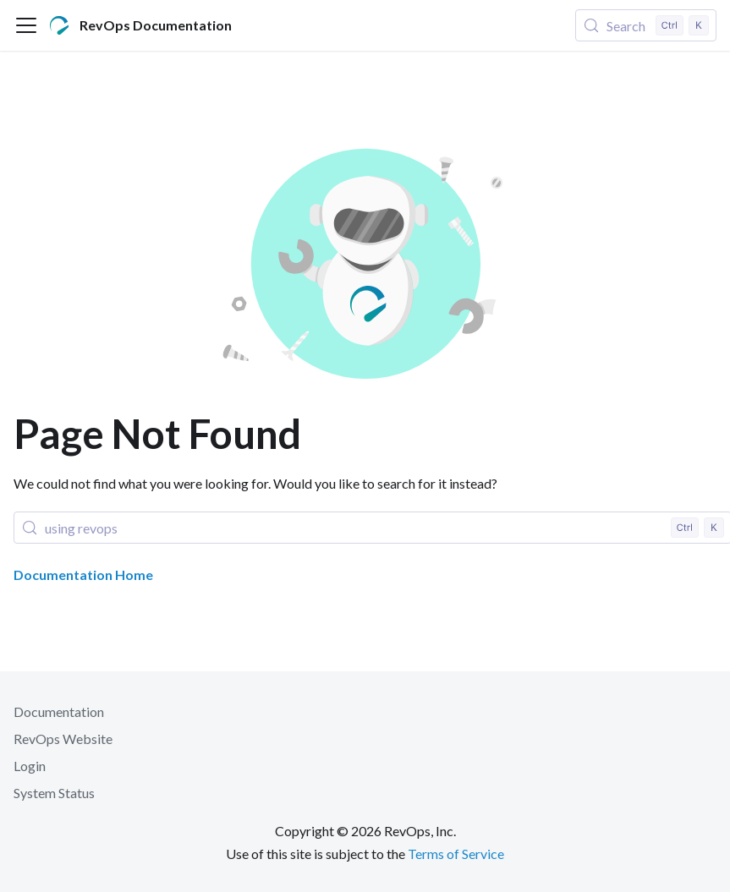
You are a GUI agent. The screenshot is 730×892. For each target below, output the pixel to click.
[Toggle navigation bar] (26, 25)
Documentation (59, 711)
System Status (54, 793)
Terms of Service (456, 853)
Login (30, 766)
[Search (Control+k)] (645, 25)
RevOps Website (63, 739)
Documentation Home (83, 574)
